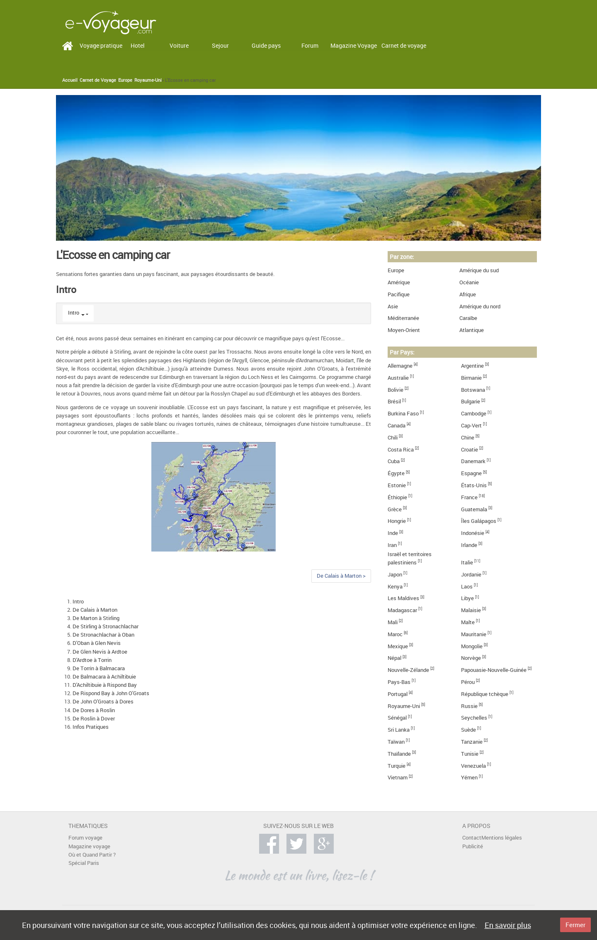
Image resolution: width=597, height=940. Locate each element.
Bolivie (395, 389)
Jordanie (471, 574)
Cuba (394, 461)
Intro (73, 312)
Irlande (469, 545)
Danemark (473, 461)
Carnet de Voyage (98, 80)
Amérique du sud (479, 270)
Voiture (179, 45)
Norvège (471, 658)
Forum (309, 45)
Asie (393, 306)
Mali (393, 622)
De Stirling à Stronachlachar (105, 626)
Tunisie (469, 753)
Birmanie (471, 377)
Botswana (473, 389)
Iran (392, 545)
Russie (469, 706)
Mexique (398, 646)
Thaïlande (399, 753)
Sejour (220, 45)
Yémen (469, 777)
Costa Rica (401, 449)
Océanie (469, 282)
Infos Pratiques (91, 726)
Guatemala (474, 509)
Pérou (468, 682)
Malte (468, 622)
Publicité (472, 846)
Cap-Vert (471, 425)
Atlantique (471, 330)
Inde (393, 533)
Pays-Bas (399, 682)
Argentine (472, 365)
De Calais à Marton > (341, 575)
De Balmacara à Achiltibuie (104, 676)
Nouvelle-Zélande (408, 670)
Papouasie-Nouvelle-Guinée (494, 670)
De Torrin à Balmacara (99, 668)
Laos (467, 586)
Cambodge (473, 413)
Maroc (395, 634)
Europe (125, 80)
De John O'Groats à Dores (103, 701)
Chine (467, 437)
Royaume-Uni (148, 80)
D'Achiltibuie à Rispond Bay (105, 685)
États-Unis (474, 485)
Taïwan (396, 741)
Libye (467, 598)
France (469, 497)
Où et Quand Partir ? (92, 854)
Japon (395, 574)
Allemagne (400, 365)
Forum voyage (85, 837)
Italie (467, 562)
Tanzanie (472, 741)
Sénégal (397, 717)
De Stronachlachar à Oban (103, 634)
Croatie (469, 449)
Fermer (575, 924)
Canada (396, 425)
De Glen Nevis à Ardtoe (100, 651)
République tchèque (484, 694)
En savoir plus (508, 925)
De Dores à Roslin (94, 710)
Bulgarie (470, 401)
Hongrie (397, 521)
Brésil (394, 401)
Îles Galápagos (478, 521)
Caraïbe (468, 318)
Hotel (138, 45)
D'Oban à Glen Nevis (97, 643)
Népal (394, 658)
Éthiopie (397, 497)
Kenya (395, 586)
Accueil (70, 80)
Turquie (396, 765)
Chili (393, 437)
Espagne (471, 473)
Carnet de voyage (403, 45)
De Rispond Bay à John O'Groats (111, 693)
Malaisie (471, 610)
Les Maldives (403, 598)
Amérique (399, 282)
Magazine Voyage (353, 45)
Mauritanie (473, 634)
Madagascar (402, 610)
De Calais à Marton (95, 609)
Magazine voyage (89, 846)
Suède (468, 729)
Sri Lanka (399, 729)
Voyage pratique (101, 45)
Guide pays (266, 45)
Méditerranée (403, 318)
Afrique (467, 294)
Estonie (397, 485)
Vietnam (398, 777)
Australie (398, 377)
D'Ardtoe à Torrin (92, 660)
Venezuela (473, 765)
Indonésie (472, 533)
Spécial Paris (83, 863)
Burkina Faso (403, 413)
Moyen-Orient (404, 330)
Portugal (398, 694)
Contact (471, 837)
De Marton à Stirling (96, 618)
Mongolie (472, 646)
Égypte (396, 473)
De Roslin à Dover (94, 718)
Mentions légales (501, 837)
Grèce (395, 509)
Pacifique (399, 294)
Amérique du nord (479, 306)
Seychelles (474, 717)
